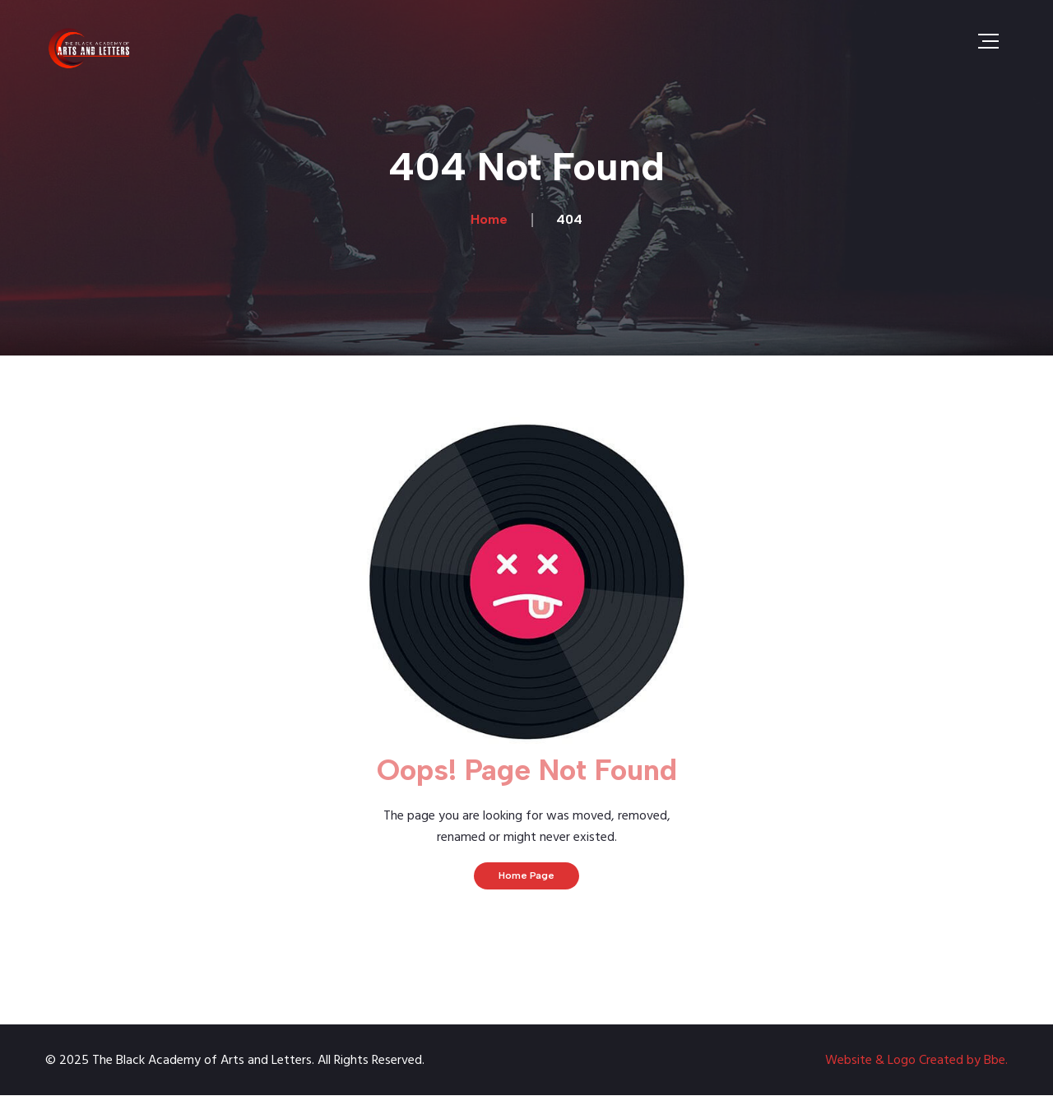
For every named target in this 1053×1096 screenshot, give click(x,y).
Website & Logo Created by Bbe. (916, 1060)
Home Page (526, 875)
